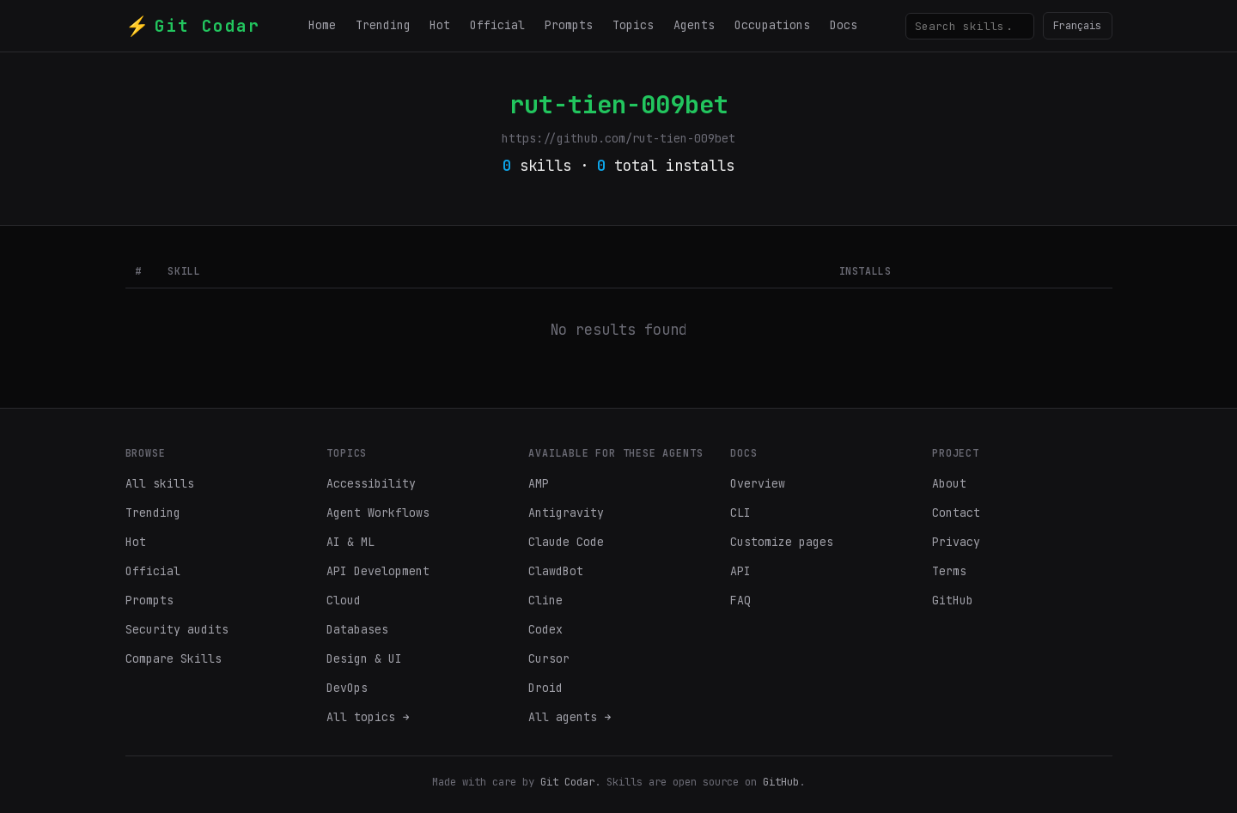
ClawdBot (555, 571)
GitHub (952, 600)
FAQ (740, 600)
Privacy (956, 541)
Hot (440, 25)
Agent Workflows (378, 512)
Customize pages (781, 541)
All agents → (569, 717)
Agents (694, 25)
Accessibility (371, 483)
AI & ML (350, 541)
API (740, 571)
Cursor (549, 658)
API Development (378, 571)
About (949, 483)
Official (497, 25)
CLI (740, 512)
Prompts (569, 25)
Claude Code (566, 541)
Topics (633, 25)
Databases (357, 629)
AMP (538, 483)
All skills (159, 483)
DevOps (347, 687)
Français (1077, 26)
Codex (545, 629)
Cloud (343, 600)
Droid (545, 687)
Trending (383, 25)
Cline (545, 600)
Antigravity (566, 512)
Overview (757, 483)
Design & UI (364, 658)
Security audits (177, 629)
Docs (843, 25)
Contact (956, 512)
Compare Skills (173, 658)
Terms (949, 571)
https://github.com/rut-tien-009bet (618, 138)
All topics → (367, 717)
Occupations (772, 25)
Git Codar (567, 781)
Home (322, 25)
